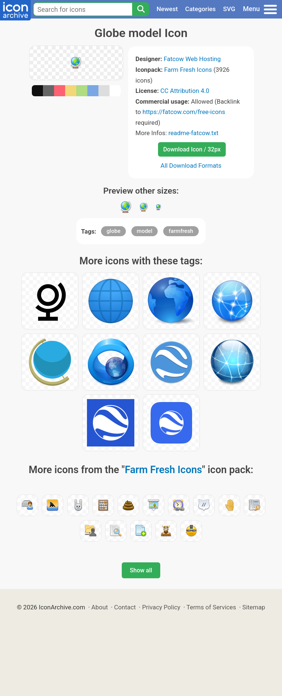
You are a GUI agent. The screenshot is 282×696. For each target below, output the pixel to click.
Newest (167, 9)
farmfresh (181, 231)
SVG (229, 9)
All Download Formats (191, 165)
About (99, 607)
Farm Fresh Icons (188, 69)
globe (113, 231)
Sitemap (253, 607)
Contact (125, 607)
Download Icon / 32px (192, 149)
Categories (200, 9)
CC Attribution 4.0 (184, 90)
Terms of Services (211, 607)
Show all (141, 570)
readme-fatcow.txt (193, 133)
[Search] (140, 9)
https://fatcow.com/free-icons (183, 112)
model (144, 231)
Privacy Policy (161, 607)
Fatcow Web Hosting (192, 59)
